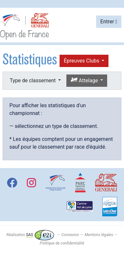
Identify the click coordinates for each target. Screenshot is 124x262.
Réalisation (30, 235)
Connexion (70, 235)
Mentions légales (99, 235)
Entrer (108, 21)
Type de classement (33, 80)
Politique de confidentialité (62, 243)
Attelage (85, 80)
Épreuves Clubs (82, 61)
